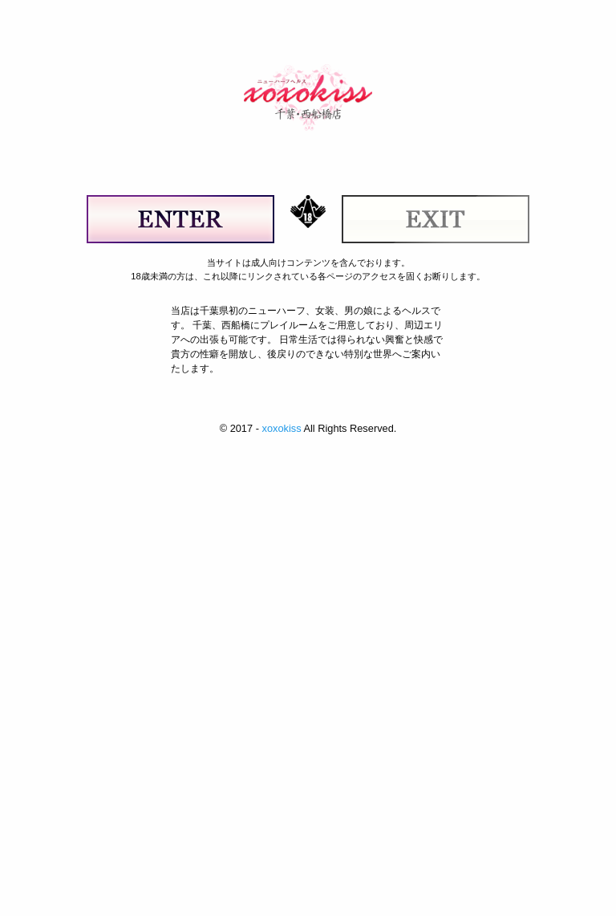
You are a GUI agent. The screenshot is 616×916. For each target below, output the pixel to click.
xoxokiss (281, 428)
